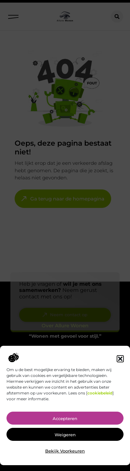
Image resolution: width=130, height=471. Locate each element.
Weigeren (65, 438)
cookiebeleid (99, 396)
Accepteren (65, 421)
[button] (120, 362)
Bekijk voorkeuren (65, 454)
